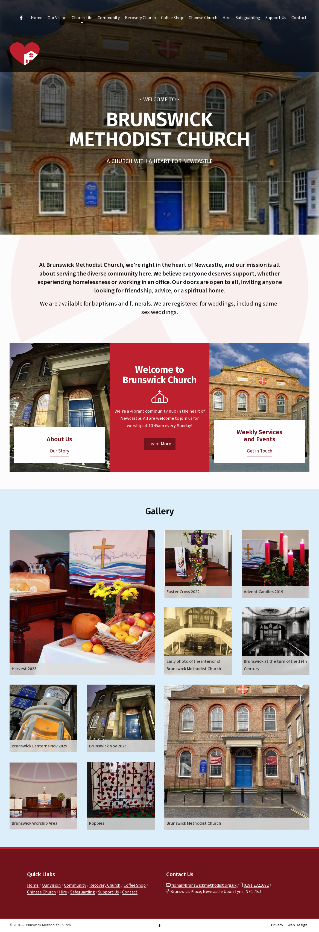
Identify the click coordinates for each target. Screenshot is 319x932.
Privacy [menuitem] (277, 925)
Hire (63, 892)
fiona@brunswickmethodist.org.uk (203, 885)
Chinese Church (41, 892)
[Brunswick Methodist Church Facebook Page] (160, 925)
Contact (129, 892)
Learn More (159, 443)
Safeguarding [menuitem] (248, 18)
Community (75, 885)
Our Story (59, 451)
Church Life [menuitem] (82, 18)
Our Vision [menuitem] (57, 18)
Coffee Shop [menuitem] (172, 18)
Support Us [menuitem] (275, 18)
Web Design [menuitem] (297, 925)
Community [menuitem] (109, 18)
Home (33, 885)
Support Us (108, 892)
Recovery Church (104, 885)
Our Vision (51, 885)
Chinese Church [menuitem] (203, 18)
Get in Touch (259, 451)
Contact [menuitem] (299, 18)
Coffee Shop (135, 885)
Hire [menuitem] (226, 18)
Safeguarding (82, 892)
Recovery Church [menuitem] (140, 18)
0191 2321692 (256, 885)
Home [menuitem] (36, 18)
